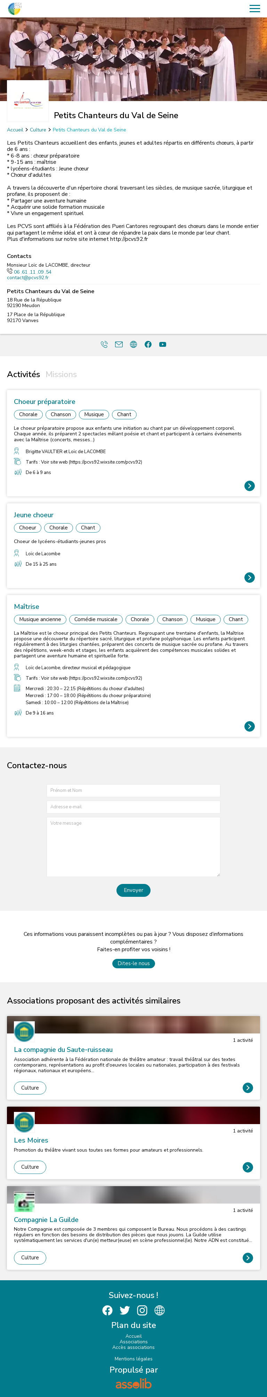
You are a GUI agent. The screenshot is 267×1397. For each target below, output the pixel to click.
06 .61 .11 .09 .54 (29, 272)
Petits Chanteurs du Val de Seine (89, 130)
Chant (124, 414)
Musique (94, 414)
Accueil (15, 130)
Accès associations (133, 1347)
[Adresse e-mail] (133, 807)
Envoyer (133, 890)
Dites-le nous (134, 963)
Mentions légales (134, 1359)
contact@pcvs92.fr (28, 277)
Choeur (27, 527)
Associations (134, 1341)
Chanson (61, 414)
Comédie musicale (96, 619)
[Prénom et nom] (133, 790)
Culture (38, 130)
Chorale (28, 414)
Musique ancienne (40, 619)
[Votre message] (133, 847)
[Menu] (255, 8)
